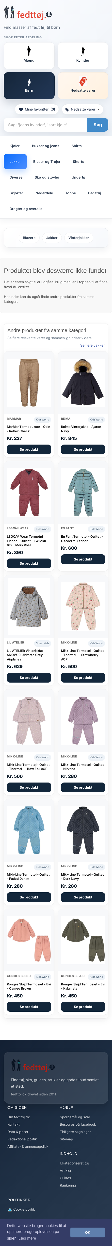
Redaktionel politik (22, 1139)
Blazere (29, 238)
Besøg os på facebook (78, 1124)
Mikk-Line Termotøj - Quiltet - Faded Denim (28, 876)
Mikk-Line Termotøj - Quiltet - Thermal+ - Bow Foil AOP (28, 767)
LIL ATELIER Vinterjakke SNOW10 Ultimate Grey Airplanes (25, 655)
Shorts (78, 161)
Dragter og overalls (26, 209)
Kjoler (15, 146)
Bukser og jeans (45, 146)
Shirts (77, 146)
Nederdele (44, 193)
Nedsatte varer (82, 109)
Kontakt (13, 1124)
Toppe (70, 193)
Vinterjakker (78, 238)
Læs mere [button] (27, 1238)
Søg (98, 124)
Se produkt (29, 449)
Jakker (15, 161)
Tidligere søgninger (75, 1132)
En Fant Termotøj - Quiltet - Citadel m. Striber (82, 538)
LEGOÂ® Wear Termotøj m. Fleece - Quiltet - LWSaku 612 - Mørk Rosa (27, 540)
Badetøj (94, 193)
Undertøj (79, 177)
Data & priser (17, 1132)
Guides (65, 1178)
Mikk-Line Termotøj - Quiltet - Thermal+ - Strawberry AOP (82, 655)
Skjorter (16, 193)
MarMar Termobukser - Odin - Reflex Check (28, 429)
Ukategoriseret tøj (74, 1163)
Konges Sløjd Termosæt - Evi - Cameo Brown (29, 986)
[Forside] (28, 12)
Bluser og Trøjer (47, 161)
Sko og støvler (47, 177)
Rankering (68, 1185)
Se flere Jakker (92, 345)
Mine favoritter (36, 109)
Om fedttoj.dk (18, 1117)
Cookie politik (21, 1209)
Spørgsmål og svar (75, 1117)
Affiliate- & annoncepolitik (27, 1146)
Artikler (65, 1170)
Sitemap (66, 1139)
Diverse (16, 177)
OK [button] (87, 1232)
